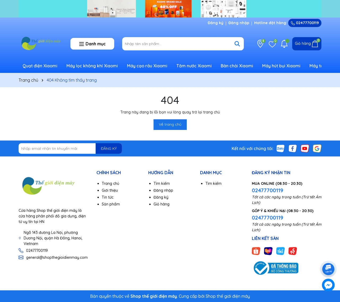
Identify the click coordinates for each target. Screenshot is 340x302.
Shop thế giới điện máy (228, 296)
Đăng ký (215, 22)
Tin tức (107, 197)
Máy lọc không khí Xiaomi (92, 65)
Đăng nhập (238, 22)
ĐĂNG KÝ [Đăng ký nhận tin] (109, 148)
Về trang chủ (170, 124)
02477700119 (305, 22)
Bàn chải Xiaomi (237, 65)
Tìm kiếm (162, 183)
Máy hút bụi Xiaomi (281, 65)
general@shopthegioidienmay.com (57, 257)
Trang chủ (110, 183)
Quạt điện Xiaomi (40, 65)
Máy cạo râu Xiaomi (147, 65)
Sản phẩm (111, 204)
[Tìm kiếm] (237, 43)
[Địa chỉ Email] (70, 148)
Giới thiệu (110, 190)
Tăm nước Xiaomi (194, 65)
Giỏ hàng (161, 204)
